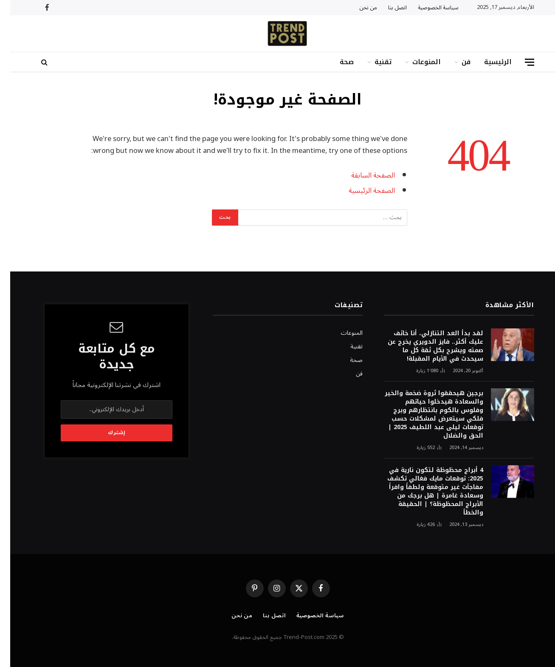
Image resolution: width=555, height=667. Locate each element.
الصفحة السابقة (363, 175)
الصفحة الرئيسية (361, 190)
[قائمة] (519, 62)
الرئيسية (487, 61)
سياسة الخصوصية (428, 8)
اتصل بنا (387, 8)
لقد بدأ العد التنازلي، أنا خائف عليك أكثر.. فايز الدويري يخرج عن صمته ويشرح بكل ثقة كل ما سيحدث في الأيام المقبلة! (425, 346)
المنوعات (416, 61)
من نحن (358, 8)
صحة (337, 61)
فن (455, 61)
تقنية (372, 61)
